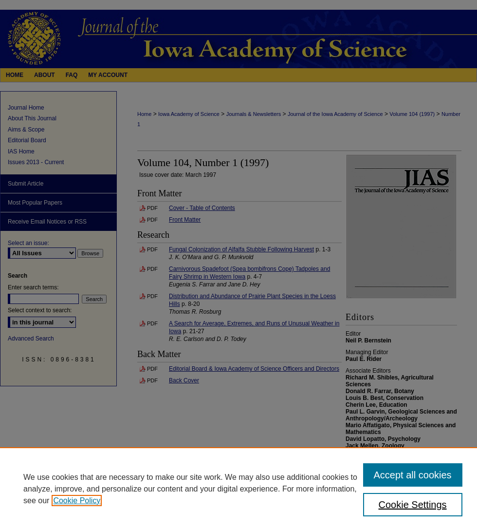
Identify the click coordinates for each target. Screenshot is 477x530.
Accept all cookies (413, 475)
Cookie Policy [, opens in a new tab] (76, 500)
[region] (238, 488)
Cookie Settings (413, 504)
